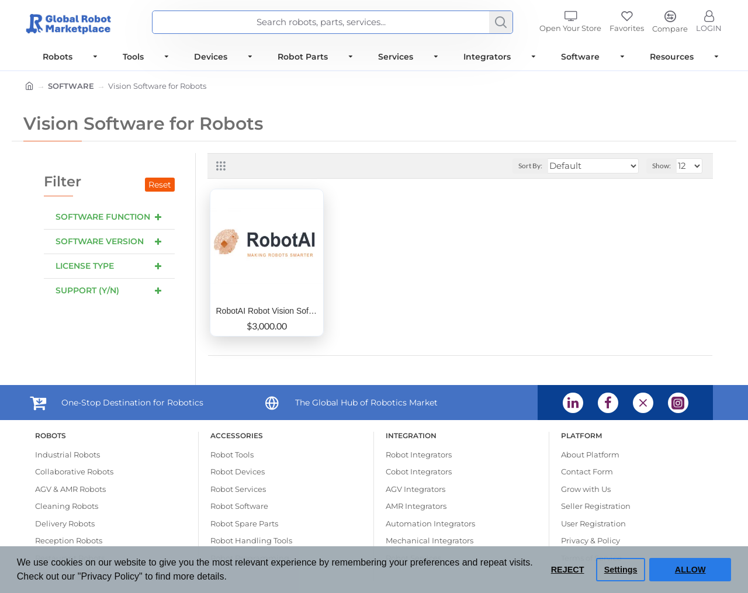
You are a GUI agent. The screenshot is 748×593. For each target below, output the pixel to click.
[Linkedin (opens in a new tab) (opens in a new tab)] (573, 403)
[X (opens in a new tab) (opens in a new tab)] (643, 403)
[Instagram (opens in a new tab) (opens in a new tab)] (678, 403)
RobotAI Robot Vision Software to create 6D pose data (267, 310)
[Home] (29, 87)
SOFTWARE (71, 86)
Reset (159, 184)
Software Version (100, 241)
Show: (661, 165)
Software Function (103, 216)
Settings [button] (621, 569)
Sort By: (530, 165)
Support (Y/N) (87, 290)
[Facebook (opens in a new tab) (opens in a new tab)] (608, 403)
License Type (85, 266)
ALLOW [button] (690, 569)
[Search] (500, 22)
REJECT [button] (567, 569)
